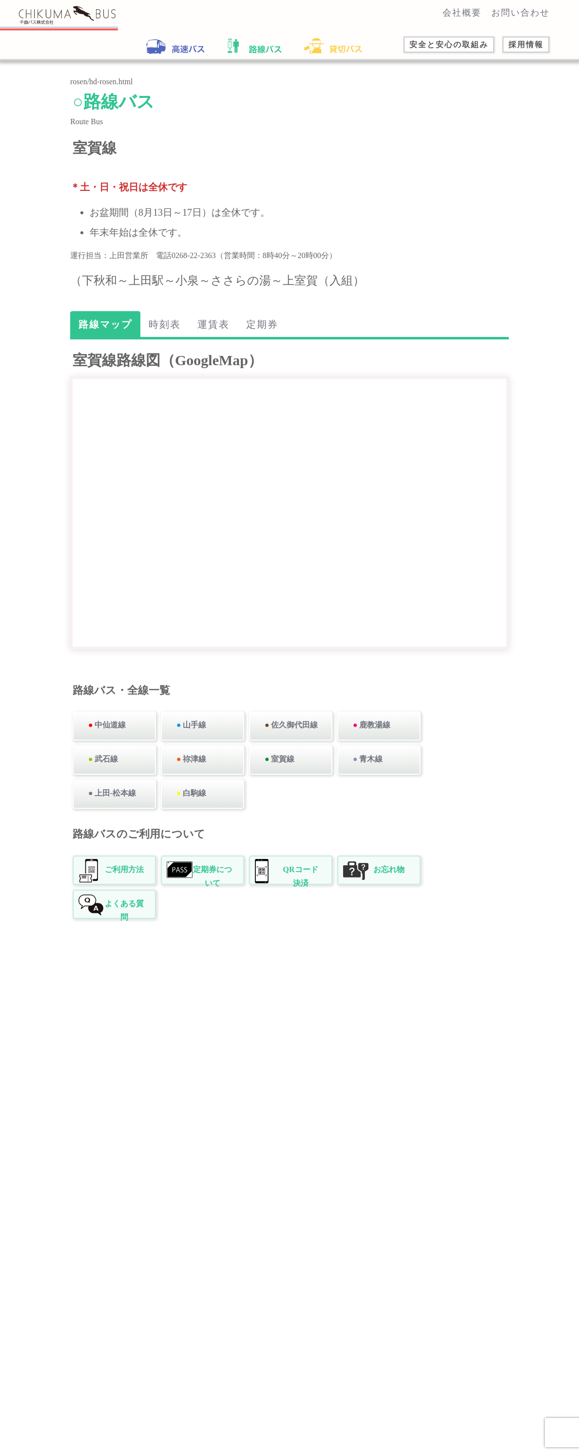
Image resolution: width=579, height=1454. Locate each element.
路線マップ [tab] (105, 324)
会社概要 (462, 13)
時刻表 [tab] (165, 324)
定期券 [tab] (262, 324)
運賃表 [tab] (213, 324)
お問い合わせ (520, 13)
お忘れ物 (389, 869)
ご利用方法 (124, 869)
